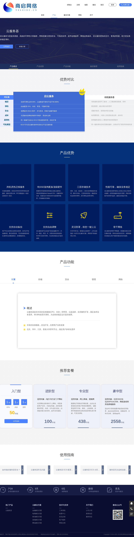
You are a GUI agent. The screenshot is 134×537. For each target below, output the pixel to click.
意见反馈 (62, 517)
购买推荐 (93, 66)
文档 (78, 5)
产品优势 (40, 66)
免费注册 (126, 5)
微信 (94, 5)
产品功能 (67, 66)
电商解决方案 (37, 513)
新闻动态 (89, 513)
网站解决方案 (37, 523)
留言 (102, 5)
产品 (54, 15)
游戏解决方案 (37, 520)
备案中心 (62, 513)
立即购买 (6, 46)
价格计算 (22, 46)
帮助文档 (62, 523)
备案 (86, 5)
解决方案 (67, 15)
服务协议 (89, 517)
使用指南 (120, 66)
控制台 (69, 5)
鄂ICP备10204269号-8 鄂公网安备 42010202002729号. (21, 534)
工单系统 (62, 510)
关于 (91, 15)
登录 (112, 5)
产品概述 (13, 66)
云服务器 (9, 510)
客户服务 (62, 520)
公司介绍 (89, 510)
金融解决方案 (37, 510)
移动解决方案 (37, 517)
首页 (42, 15)
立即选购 (16, 421)
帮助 (80, 15)
